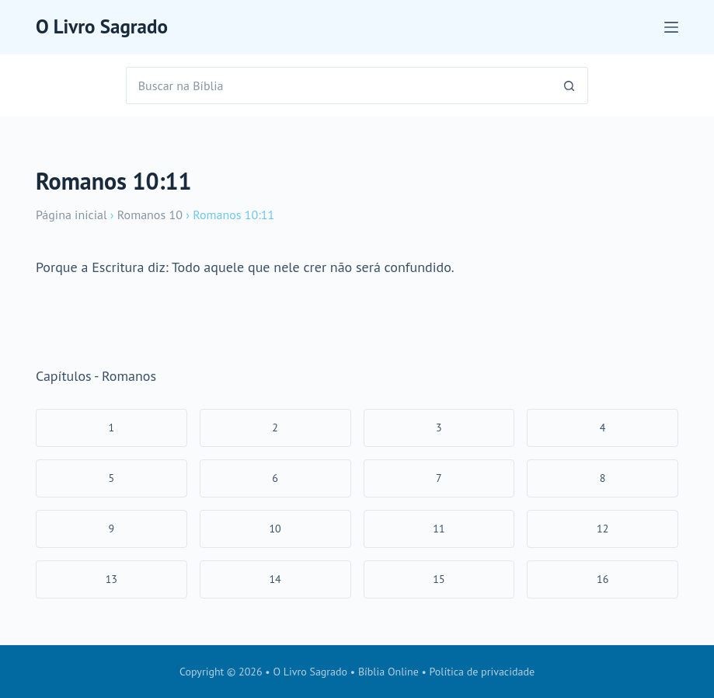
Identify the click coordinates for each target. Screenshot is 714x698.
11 (438, 529)
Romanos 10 (150, 214)
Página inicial (71, 214)
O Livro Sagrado (102, 26)
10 (274, 529)
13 (111, 579)
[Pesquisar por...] (339, 85)
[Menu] (671, 27)
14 (274, 579)
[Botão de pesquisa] (569, 85)
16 (602, 579)
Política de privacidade (482, 672)
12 (602, 529)
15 (438, 579)
